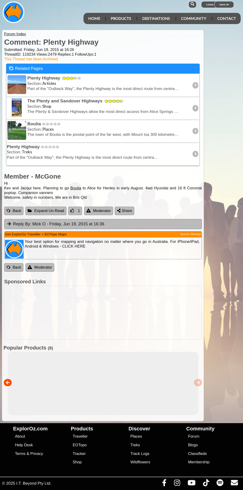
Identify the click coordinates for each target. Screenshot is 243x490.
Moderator (98, 211)
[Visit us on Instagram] (177, 484)
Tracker (79, 453)
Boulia (75, 188)
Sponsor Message (190, 234)
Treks (135, 445)
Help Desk (24, 445)
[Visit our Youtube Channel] (191, 484)
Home (94, 18)
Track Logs (139, 453)
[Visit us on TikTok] (206, 484)
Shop (77, 462)
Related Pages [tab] (26, 68)
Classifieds (197, 453)
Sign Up (224, 4)
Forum (193, 436)
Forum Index (15, 34)
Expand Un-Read (46, 211)
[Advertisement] (124, 312)
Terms (20, 453)
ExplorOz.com (30, 429)
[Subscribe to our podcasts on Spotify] (220, 484)
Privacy (36, 453)
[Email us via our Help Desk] (234, 484)
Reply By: (22, 224)
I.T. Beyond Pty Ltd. (33, 483)
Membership (198, 462)
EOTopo (80, 445)
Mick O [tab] (55, 224)
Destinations (156, 18)
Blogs (193, 445)
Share (124, 211)
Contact (226, 18)
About (20, 436)
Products (121, 18)
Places (136, 436)
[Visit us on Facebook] (164, 484)
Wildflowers (140, 462)
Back (13, 211)
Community (193, 18)
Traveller (80, 436)
